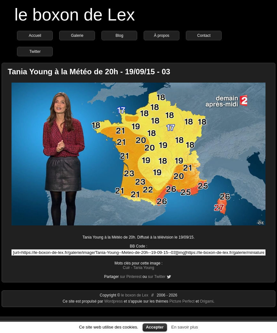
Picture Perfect (181, 301)
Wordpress (114, 301)
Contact (203, 35)
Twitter (35, 51)
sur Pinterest (130, 276)
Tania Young (143, 267)
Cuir (126, 267)
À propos (161, 35)
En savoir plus (184, 327)
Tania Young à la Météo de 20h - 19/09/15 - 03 (89, 71)
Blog (119, 35)
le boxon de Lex (74, 14)
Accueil (35, 35)
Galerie (77, 35)
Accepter (155, 327)
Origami (206, 301)
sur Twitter (156, 276)
